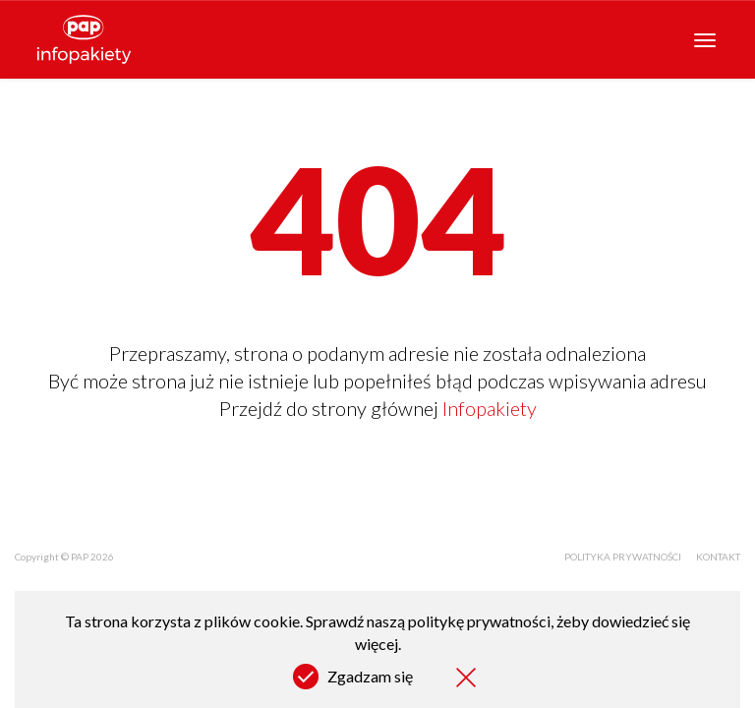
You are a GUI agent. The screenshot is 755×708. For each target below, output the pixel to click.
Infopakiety (489, 408)
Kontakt (718, 556)
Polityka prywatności (622, 556)
